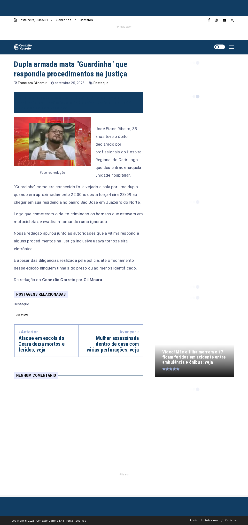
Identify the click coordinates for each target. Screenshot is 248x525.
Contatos (86, 20)
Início (194, 520)
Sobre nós (63, 20)
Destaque (101, 83)
